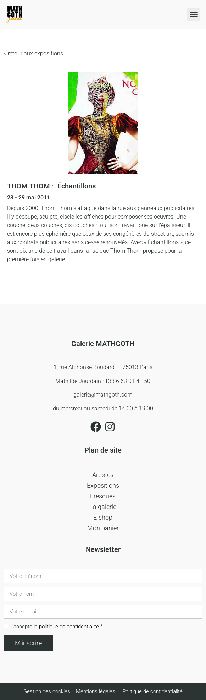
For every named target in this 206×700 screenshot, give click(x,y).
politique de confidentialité (69, 626)
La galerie (102, 506)
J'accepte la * (56, 626)
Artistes (102, 474)
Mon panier (103, 528)
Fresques (103, 496)
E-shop (102, 517)
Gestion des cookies (47, 691)
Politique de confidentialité (152, 691)
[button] (194, 14)
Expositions (103, 485)
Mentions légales (95, 691)
